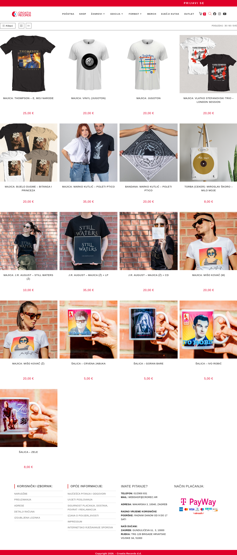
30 (225, 26)
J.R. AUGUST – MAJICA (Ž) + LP (88, 275)
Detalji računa (24, 511)
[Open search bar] (210, 14)
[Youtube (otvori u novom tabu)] (224, 14)
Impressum (75, 521)
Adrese (19, 505)
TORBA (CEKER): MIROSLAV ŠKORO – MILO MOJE (208, 188)
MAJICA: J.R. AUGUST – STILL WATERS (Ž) (28, 277)
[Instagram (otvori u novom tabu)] (219, 14)
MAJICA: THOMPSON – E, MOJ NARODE (28, 98)
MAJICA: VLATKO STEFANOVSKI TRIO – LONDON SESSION (208, 100)
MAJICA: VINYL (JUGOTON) (88, 98)
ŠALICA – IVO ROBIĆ (209, 363)
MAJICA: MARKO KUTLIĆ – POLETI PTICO (88, 186)
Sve (235, 26)
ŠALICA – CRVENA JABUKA (88, 363)
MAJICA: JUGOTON (148, 98)
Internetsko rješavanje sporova (90, 527)
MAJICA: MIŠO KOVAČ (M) (208, 275)
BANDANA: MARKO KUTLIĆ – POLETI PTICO (148, 188)
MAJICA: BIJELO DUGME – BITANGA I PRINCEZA (28, 188)
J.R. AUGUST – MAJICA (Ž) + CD (148, 275)
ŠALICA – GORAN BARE (148, 363)
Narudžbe (20, 493)
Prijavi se (194, 3)
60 (230, 26)
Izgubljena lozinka (27, 517)
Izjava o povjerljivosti (83, 515)
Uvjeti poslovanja (80, 499)
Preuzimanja (22, 499)
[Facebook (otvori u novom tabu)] (214, 14)
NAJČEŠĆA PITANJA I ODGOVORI (87, 493)
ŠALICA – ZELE (28, 452)
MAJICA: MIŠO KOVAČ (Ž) (28, 363)
